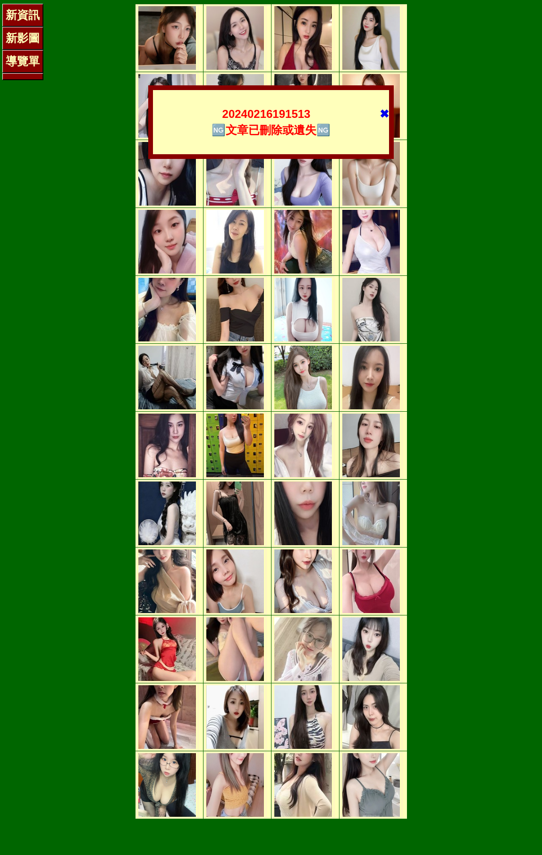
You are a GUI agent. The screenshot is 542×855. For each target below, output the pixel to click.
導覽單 (23, 61)
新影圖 (23, 38)
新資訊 (23, 14)
